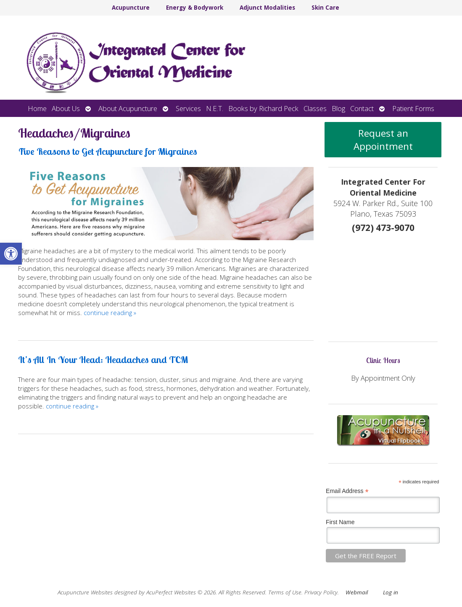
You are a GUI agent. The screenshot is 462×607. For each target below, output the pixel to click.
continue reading (110, 312)
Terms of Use (284, 592)
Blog (338, 108)
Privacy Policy (321, 592)
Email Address (347, 491)
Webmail (357, 592)
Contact (362, 108)
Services (188, 108)
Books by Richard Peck (263, 108)
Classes (315, 108)
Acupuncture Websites (85, 592)
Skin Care (325, 7)
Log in (390, 592)
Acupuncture (131, 7)
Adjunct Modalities (267, 7)
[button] (11, 254)
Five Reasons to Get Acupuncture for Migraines (107, 151)
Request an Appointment (383, 140)
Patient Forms (413, 108)
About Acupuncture (127, 108)
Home (37, 108)
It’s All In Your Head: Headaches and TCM (103, 359)
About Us (66, 108)
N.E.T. (214, 108)
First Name (340, 522)
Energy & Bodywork (194, 7)
